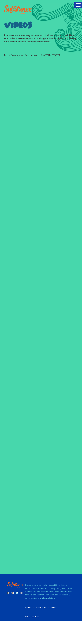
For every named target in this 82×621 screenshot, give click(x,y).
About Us (41, 608)
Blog (53, 608)
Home (28, 608)
